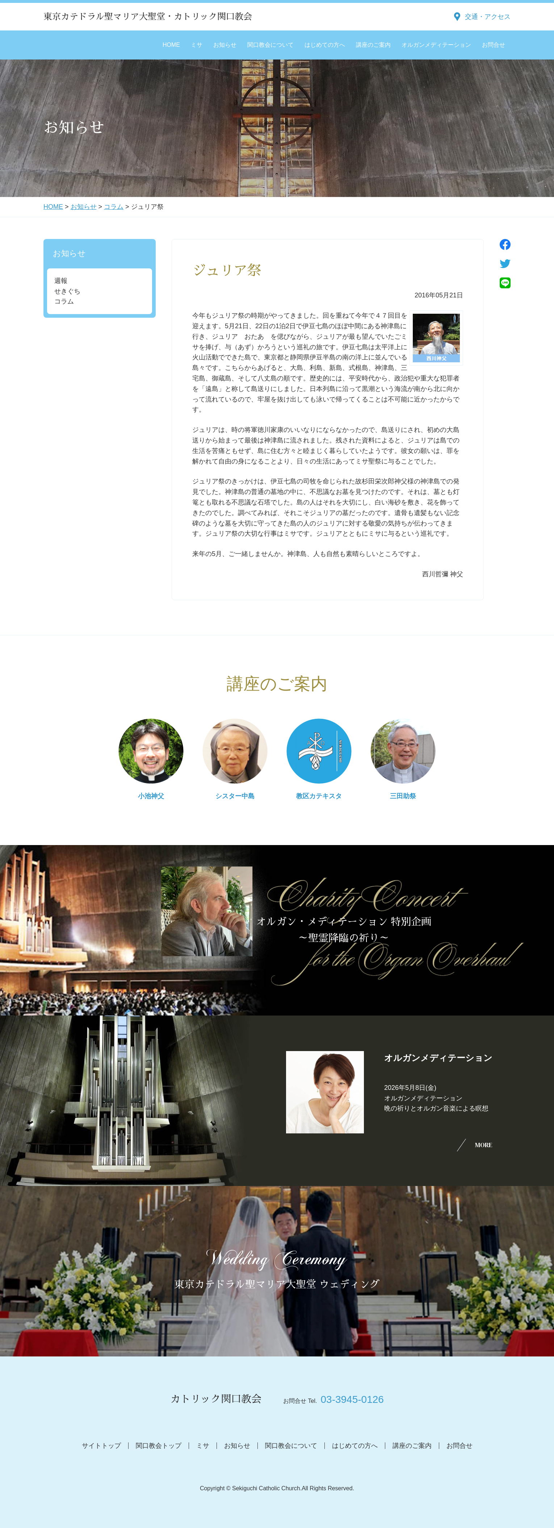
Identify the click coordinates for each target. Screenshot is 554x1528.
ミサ (196, 45)
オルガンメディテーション (436, 45)
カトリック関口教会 (215, 1399)
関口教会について (270, 45)
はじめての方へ (325, 45)
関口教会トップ (158, 1445)
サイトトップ (101, 1445)
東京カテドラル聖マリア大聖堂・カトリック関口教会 (147, 16)
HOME (171, 45)
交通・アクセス (488, 16)
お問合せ (493, 45)
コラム (113, 206)
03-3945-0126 (351, 1399)
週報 (60, 280)
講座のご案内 (373, 45)
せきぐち (67, 291)
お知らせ (224, 45)
